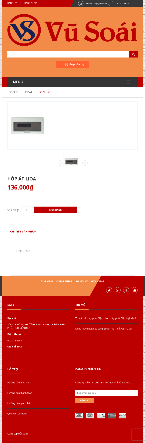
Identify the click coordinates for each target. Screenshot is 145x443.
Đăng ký (12, 3)
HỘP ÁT (28, 92)
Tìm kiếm (47, 281)
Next (85, 163)
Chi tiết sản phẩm (23, 231)
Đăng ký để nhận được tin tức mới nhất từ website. (103, 382)
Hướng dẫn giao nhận (19, 403)
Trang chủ (12, 92)
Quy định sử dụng (17, 413)
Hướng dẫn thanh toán (19, 393)
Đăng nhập (31, 3)
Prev (60, 163)
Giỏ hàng (97, 281)
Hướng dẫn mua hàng (19, 382)
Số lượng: (13, 210)
